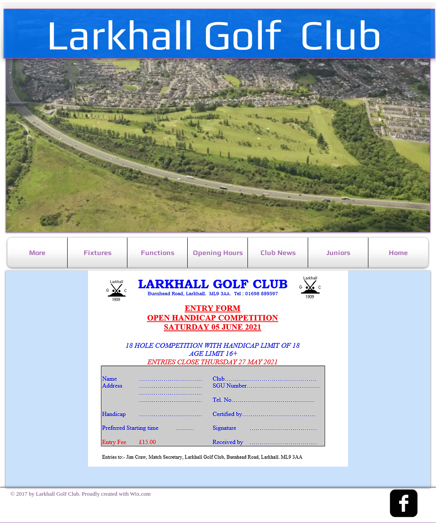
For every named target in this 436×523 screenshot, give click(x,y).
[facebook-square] (404, 503)
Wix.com (140, 493)
